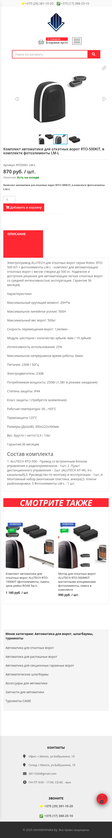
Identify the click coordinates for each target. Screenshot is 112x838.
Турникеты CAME (18, 701)
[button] (104, 68)
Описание (17, 234)
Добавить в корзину (24, 207)
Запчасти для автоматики (25, 692)
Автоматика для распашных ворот (31, 656)
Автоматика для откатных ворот (30, 648)
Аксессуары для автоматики (26, 683)
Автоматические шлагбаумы (27, 674)
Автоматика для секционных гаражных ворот (40, 665)
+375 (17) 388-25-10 (56, 816)
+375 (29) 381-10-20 (56, 806)
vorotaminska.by (45, 830)
